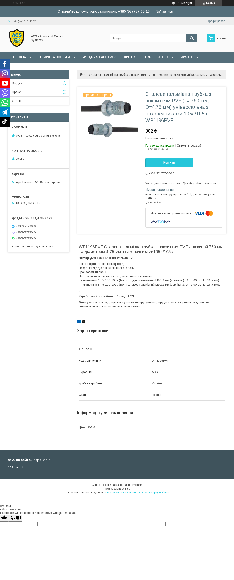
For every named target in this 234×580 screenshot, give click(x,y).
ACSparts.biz (16, 467)
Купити (169, 162)
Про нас (130, 57)
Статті (16, 101)
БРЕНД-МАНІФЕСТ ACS (99, 57)
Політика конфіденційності (154, 492)
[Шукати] (191, 38)
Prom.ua (137, 484)
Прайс (16, 92)
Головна (19, 57)
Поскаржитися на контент (120, 492)
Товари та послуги (54, 57)
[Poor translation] (15, 518)
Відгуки (17, 83)
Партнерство (156, 57)
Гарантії (186, 57)
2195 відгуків (185, 3)
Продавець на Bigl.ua (117, 488)
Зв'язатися (164, 11)
